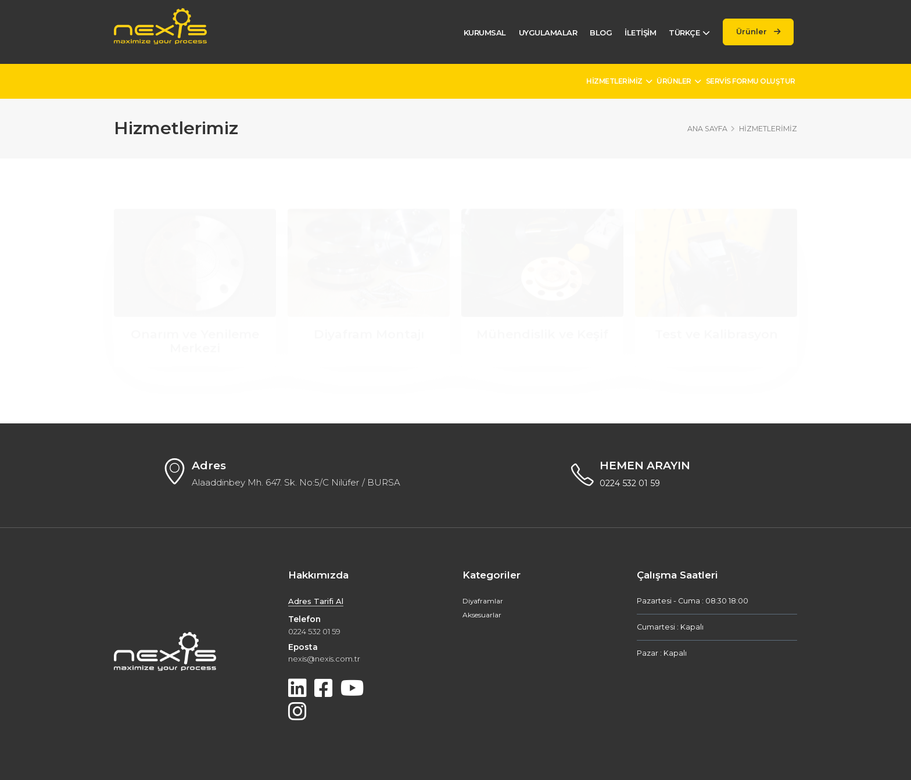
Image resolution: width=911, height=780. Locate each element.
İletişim (634, 32)
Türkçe (683, 32)
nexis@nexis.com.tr (327, 659)
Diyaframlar (483, 601)
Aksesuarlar (483, 615)
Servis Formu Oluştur (750, 81)
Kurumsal (478, 32)
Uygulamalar (541, 32)
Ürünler (755, 31)
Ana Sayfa (707, 128)
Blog (595, 32)
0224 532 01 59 (632, 483)
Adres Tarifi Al (317, 601)
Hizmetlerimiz (619, 81)
